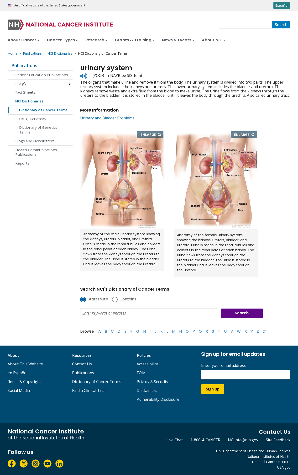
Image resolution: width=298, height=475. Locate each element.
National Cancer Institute (271, 461)
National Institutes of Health (268, 456)
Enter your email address (223, 365)
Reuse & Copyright (24, 381)
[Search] (281, 24)
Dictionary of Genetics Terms (38, 129)
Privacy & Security (152, 381)
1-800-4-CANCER (205, 440)
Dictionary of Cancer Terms (43, 109)
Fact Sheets (25, 92)
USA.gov (283, 467)
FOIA (141, 372)
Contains (128, 299)
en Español (17, 372)
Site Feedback (278, 440)
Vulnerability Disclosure (158, 399)
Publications (24, 65)
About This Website (25, 364)
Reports (22, 163)
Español (281, 5)
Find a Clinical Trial (88, 390)
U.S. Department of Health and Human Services (253, 451)
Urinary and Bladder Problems (107, 118)
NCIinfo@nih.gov (243, 440)
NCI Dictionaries (29, 101)
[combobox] (245, 24)
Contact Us (82, 364)
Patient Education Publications (41, 74)
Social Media (19, 390)
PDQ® (20, 83)
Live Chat (174, 440)
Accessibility (147, 364)
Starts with (98, 299)
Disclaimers (147, 390)
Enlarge (152, 135)
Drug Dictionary (32, 118)
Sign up (213, 389)
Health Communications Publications (36, 152)
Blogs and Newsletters (35, 141)
